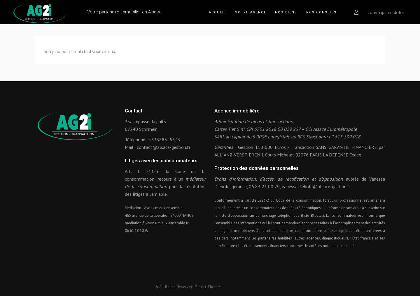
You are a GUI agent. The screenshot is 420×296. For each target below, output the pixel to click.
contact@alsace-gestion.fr (163, 147)
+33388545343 (164, 139)
